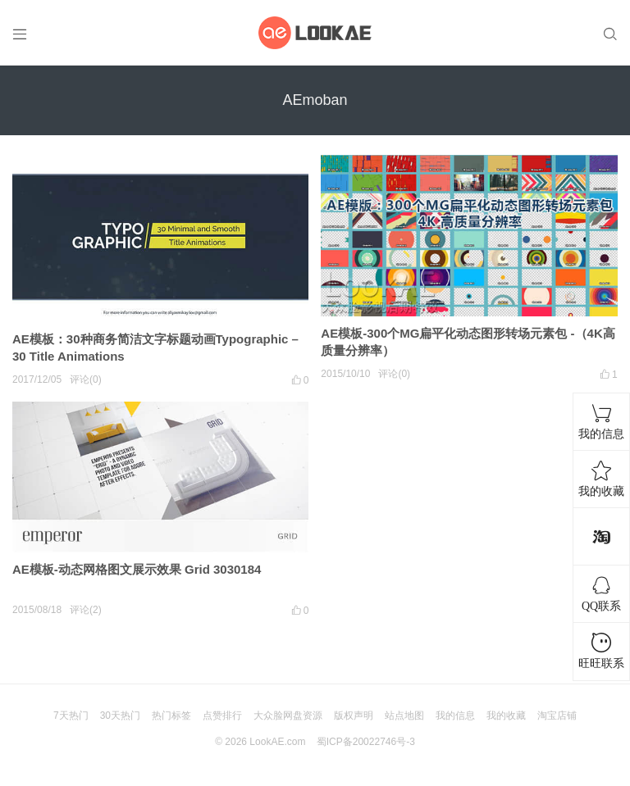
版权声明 (353, 715)
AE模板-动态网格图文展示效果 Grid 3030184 (136, 569)
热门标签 (171, 715)
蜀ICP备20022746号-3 (366, 741)
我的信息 (455, 715)
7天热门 (71, 715)
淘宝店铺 (557, 715)
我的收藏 (506, 715)
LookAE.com (277, 741)
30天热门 (120, 715)
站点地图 (404, 715)
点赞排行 (222, 715)
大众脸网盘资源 (287, 715)
